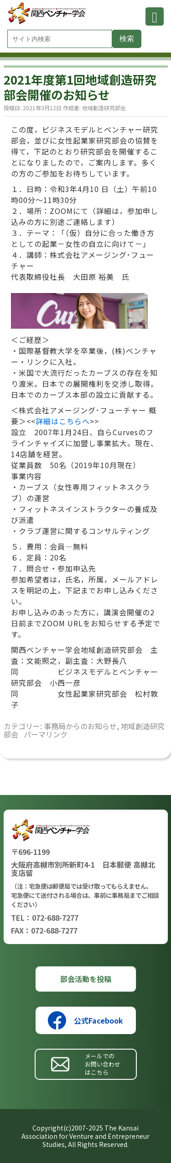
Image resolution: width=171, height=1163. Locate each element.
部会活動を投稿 (85, 978)
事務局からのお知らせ (80, 725)
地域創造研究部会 (104, 108)
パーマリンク (45, 734)
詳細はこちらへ (63, 421)
